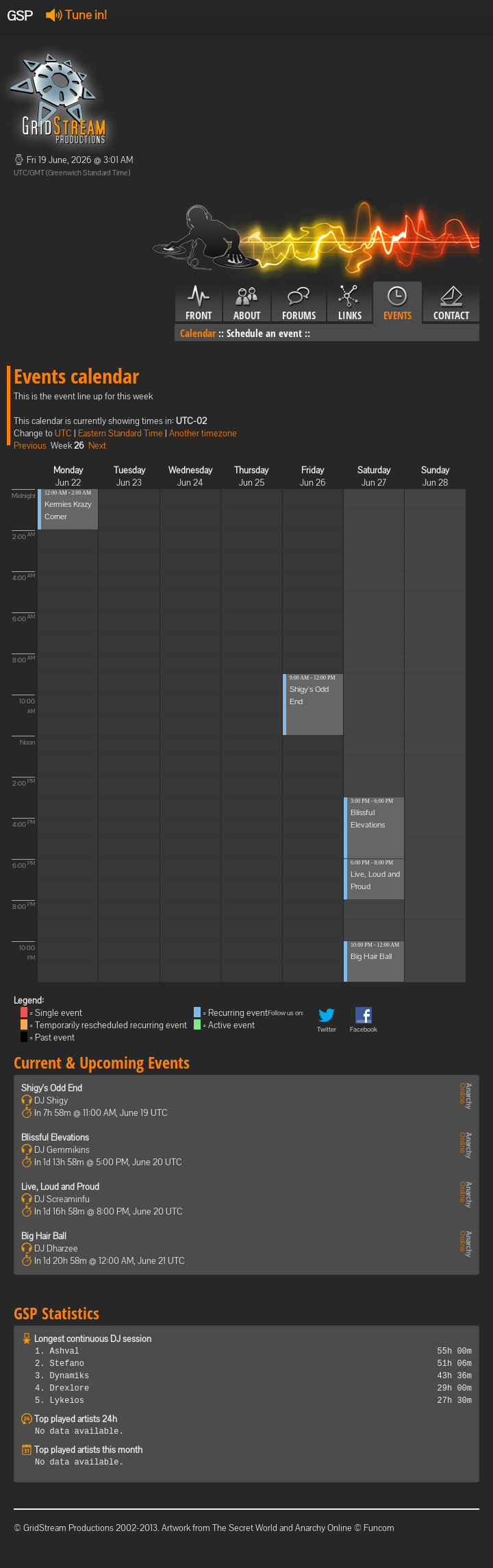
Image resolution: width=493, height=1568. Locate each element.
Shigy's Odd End (51, 1088)
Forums (299, 303)
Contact (451, 303)
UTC (63, 433)
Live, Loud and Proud (60, 1187)
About (246, 303)
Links (350, 303)
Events (397, 303)
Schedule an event (264, 333)
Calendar (198, 333)
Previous (30, 445)
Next (97, 445)
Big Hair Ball (371, 956)
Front (199, 303)
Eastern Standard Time (120, 433)
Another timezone (203, 433)
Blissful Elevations (55, 1137)
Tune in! (76, 15)
